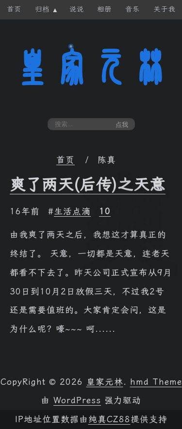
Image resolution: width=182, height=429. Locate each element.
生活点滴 (72, 211)
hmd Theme (156, 382)
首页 (65, 160)
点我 (122, 124)
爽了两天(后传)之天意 (87, 184)
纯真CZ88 (109, 419)
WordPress (77, 400)
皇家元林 (91, 67)
